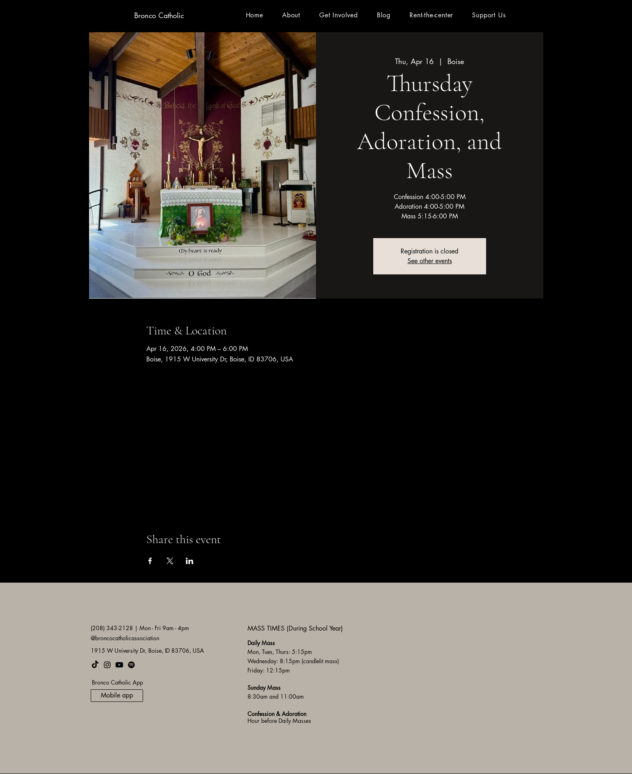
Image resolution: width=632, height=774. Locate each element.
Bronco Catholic (159, 15)
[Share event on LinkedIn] (189, 561)
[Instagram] (107, 664)
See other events (429, 261)
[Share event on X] (170, 561)
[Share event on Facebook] (150, 561)
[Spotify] (131, 664)
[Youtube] (119, 664)
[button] (291, 15)
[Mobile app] (117, 695)
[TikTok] (95, 664)
